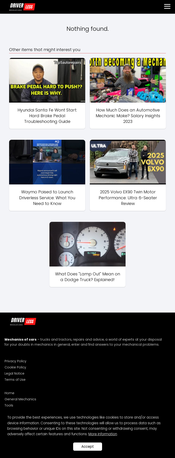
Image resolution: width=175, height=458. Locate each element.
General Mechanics (20, 399)
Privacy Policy (15, 361)
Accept (87, 446)
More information (102, 434)
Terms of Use (15, 379)
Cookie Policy (15, 367)
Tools (9, 405)
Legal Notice (14, 373)
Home (9, 393)
